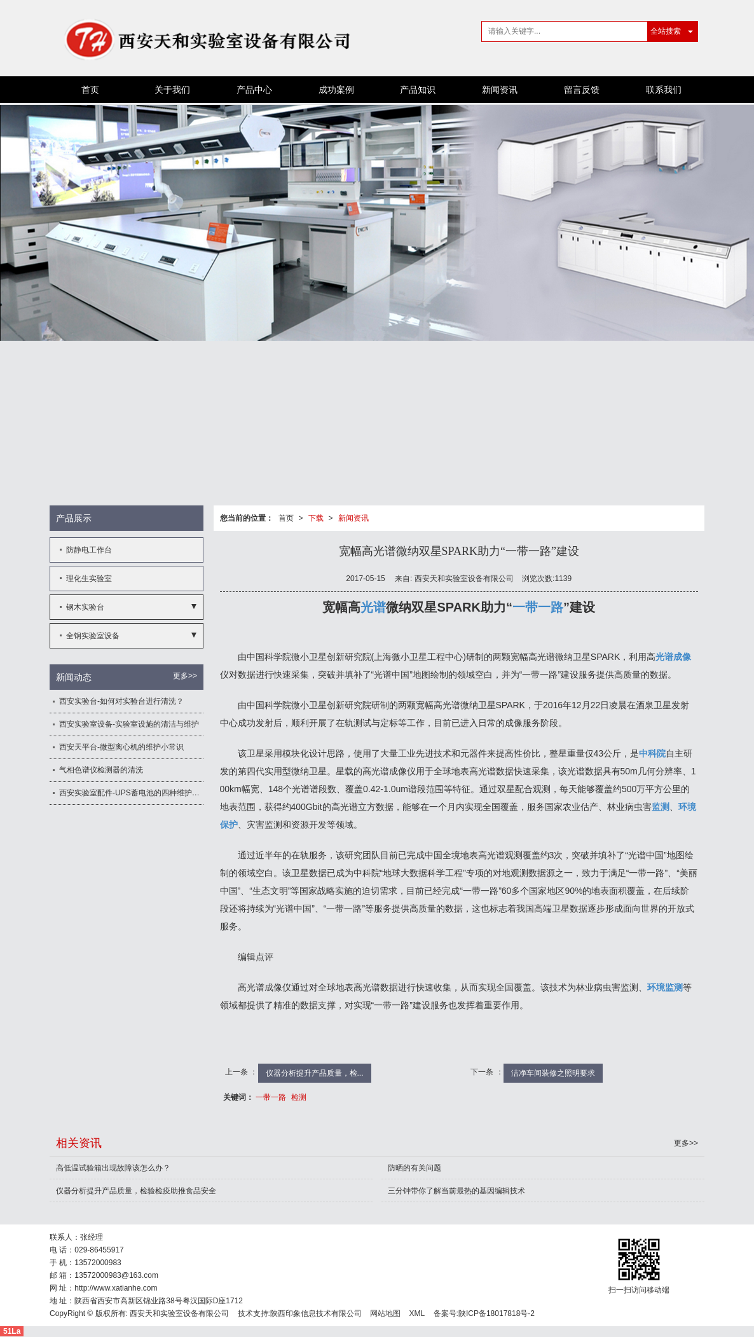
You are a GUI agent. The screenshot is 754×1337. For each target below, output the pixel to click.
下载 (316, 518)
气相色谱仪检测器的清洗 (101, 769)
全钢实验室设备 (93, 635)
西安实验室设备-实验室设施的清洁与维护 (129, 724)
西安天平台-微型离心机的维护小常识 (121, 747)
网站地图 (385, 1313)
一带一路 (271, 1097)
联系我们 (664, 90)
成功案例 (336, 90)
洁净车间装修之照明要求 (553, 1073)
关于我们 (172, 90)
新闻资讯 (500, 90)
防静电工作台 (89, 549)
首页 (90, 90)
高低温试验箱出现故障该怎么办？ (113, 1167)
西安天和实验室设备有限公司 (179, 1313)
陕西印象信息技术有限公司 (316, 1313)
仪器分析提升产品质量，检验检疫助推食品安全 (136, 1190)
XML (417, 1313)
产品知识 (417, 90)
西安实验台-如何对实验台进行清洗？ (121, 701)
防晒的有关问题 (414, 1167)
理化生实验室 (89, 578)
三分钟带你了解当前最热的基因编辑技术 (456, 1190)
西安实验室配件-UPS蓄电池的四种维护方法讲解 (131, 792)
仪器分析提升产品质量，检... (315, 1073)
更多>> (185, 675)
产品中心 (254, 90)
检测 (298, 1097)
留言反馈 (582, 90)
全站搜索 (665, 31)
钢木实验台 (85, 607)
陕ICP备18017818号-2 (496, 1313)
